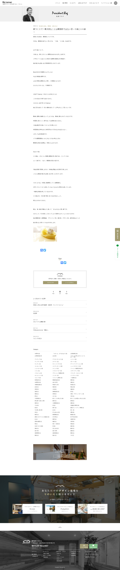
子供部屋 (37, 398)
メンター (55, 375)
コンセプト (73, 3)
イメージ (72, 359)
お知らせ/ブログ (82, 3)
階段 (71, 433)
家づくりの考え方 (57, 398)
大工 (54, 396)
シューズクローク (74, 366)
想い (71, 410)
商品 (71, 387)
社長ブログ (54, 26)
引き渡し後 (37, 410)
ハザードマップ (74, 370)
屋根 (71, 403)
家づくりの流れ (47, 555)
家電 (71, 400)
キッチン (37, 363)
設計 (36, 430)
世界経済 (37, 380)
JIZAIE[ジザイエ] (90, 557)
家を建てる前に (43, 26)
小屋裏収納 (55, 403)
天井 (71, 396)
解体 (71, 428)
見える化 (55, 428)
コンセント (37, 366)
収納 (54, 387)
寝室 (36, 403)
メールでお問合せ (69, 282)
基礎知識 (55, 391)
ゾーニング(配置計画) (75, 368)
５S (71, 435)
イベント (57, 3)
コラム (58, 555)
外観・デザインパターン (76, 393)
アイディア (37, 359)
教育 (36, 414)
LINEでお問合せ (93, 547)
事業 (71, 380)
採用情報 (73, 555)
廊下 (54, 407)
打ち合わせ (55, 412)
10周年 (36, 353)
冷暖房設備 (37, 384)
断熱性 (49, 26)
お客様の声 (35, 556)
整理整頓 (55, 414)
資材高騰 (55, 433)
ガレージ (72, 361)
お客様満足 (73, 353)
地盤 (71, 389)
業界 (54, 419)
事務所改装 (55, 380)
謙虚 (71, 430)
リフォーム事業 (56, 377)
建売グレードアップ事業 (76, 407)
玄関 (71, 421)
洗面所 (72, 419)
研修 (71, 423)
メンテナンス (73, 375)
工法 (36, 405)
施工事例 (64, 3)
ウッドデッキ (38, 361)
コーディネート (56, 366)
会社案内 (73, 553)
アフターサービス (57, 359)
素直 (36, 428)
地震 (36, 391)
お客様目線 (37, 355)
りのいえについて (94, 3)
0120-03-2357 (50, 282)
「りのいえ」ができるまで (59, 353)
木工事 (54, 416)
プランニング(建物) (57, 373)
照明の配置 (37, 421)
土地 (54, 389)
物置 (54, 421)
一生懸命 (72, 377)
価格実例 (45, 557)
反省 (36, 387)
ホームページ (38, 375)
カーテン (55, 361)
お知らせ (59, 553)
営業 (36, 389)
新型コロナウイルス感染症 (41, 416)
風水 (54, 435)
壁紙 (36, 393)
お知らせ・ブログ (61, 551)
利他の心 (55, 384)
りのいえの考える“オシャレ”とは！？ (77, 356)
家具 (54, 400)
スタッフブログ (60, 557)
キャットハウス (56, 363)
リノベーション (105, 3)
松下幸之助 (73, 416)
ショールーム (38, 368)
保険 (71, 382)
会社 (54, 382)
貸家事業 (37, 433)
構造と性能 (46, 553)
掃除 (71, 412)
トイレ (36, 370)
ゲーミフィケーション (75, 363)
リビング (37, 377)
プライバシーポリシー (91, 554)
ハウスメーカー (56, 370)
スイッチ (55, 368)
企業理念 (37, 382)
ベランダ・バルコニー (75, 373)
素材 (71, 426)
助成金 (72, 384)
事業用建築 (59, 560)
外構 (54, 393)
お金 (54, 355)
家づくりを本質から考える (76, 398)
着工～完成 (55, 423)
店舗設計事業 (73, 405)
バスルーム (37, 373)
